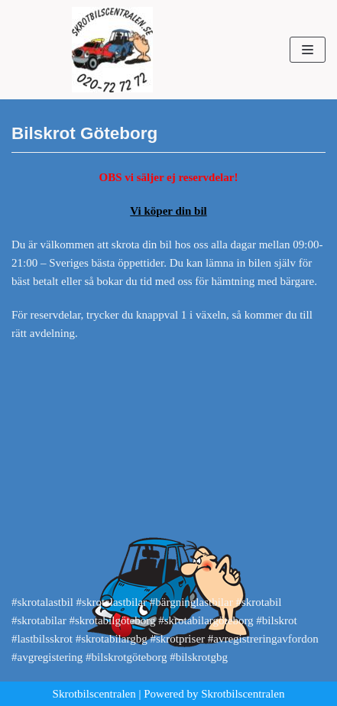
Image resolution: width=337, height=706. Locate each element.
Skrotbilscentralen (94, 694)
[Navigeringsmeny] (308, 50)
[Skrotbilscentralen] (112, 49)
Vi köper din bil (168, 211)
